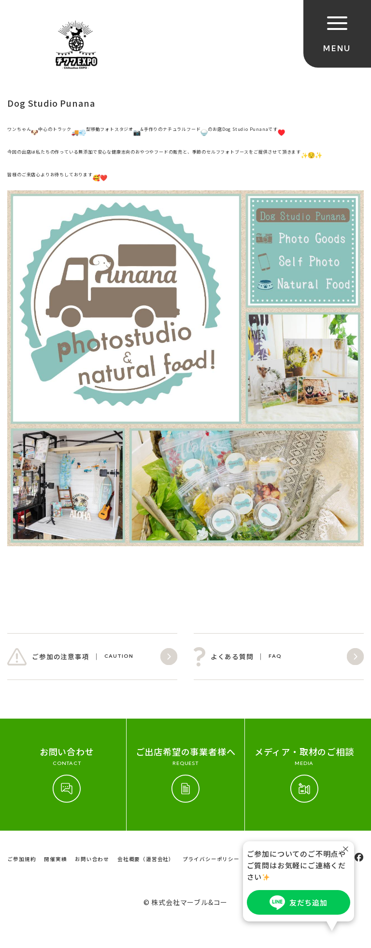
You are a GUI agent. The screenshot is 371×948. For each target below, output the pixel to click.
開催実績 (55, 859)
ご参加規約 (21, 859)
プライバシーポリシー (211, 859)
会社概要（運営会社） (145, 859)
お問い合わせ (92, 859)
